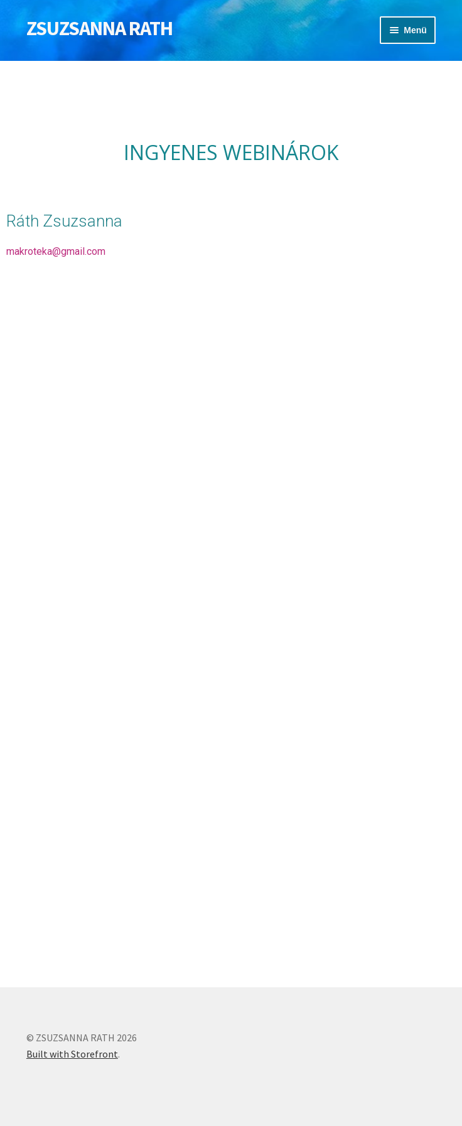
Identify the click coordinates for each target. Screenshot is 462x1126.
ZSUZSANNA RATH (99, 28)
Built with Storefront (72, 1054)
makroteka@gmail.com (55, 251)
